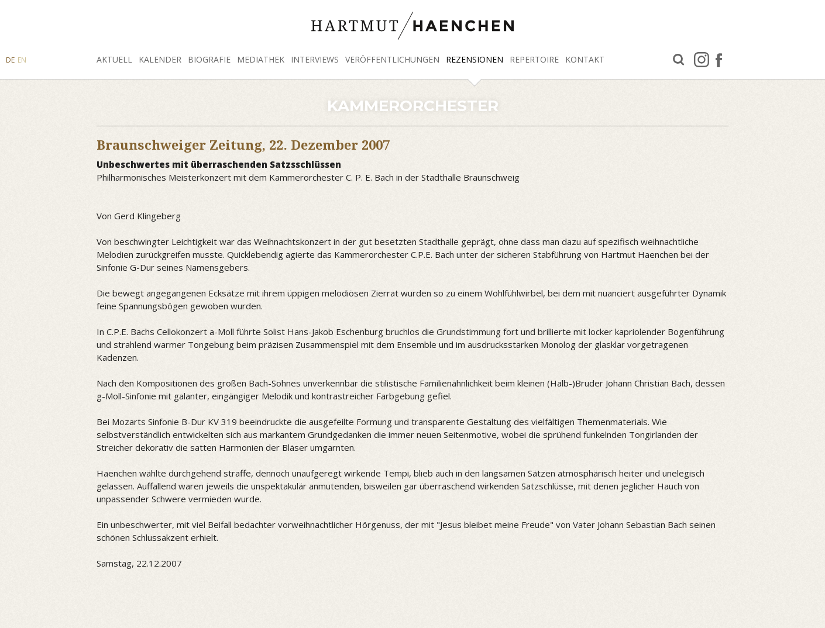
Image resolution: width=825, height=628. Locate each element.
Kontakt (584, 59)
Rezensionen (474, 59)
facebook (719, 59)
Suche (679, 59)
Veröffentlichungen (392, 59)
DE (10, 60)
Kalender (160, 59)
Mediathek (260, 59)
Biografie (209, 59)
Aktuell (114, 59)
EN (22, 60)
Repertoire (534, 59)
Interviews (315, 59)
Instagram (701, 59)
